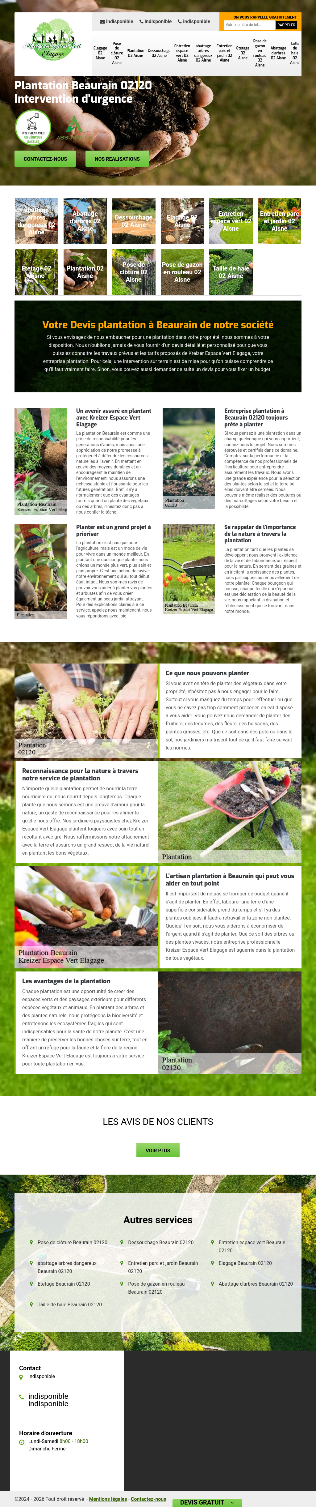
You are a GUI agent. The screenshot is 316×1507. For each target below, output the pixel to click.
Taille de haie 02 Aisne (295, 53)
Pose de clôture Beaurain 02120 (72, 1242)
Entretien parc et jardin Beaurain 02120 (163, 1267)
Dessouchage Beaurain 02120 (160, 1242)
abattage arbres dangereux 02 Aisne (203, 53)
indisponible (116, 21)
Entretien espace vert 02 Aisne (182, 53)
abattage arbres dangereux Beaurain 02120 (67, 1267)
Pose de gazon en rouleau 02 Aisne (260, 53)
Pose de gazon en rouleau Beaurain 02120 (156, 1288)
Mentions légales (108, 1499)
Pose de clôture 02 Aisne (117, 53)
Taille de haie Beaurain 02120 (70, 1305)
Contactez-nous (45, 159)
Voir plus (158, 1151)
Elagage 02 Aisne (100, 53)
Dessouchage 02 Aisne (159, 53)
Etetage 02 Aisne (243, 53)
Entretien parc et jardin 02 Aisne (224, 53)
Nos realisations (117, 159)
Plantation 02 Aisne (135, 53)
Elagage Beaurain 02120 (245, 1263)
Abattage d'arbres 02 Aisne (278, 53)
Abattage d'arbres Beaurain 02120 (256, 1284)
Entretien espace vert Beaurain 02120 (252, 1246)
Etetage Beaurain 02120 (64, 1284)
